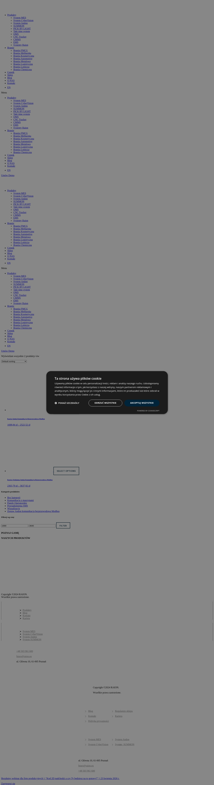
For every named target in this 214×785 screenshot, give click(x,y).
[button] (67, 403)
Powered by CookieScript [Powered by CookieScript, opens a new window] (148, 411)
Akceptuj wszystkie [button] (142, 402)
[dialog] (107, 392)
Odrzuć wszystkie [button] (105, 402)
